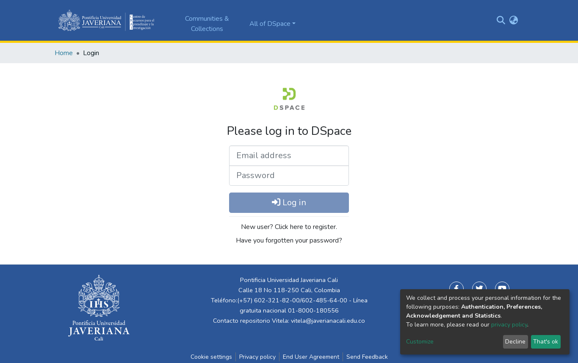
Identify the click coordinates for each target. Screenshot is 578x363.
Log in (289, 202)
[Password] (289, 175)
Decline (515, 342)
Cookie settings (211, 357)
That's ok (545, 342)
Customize (420, 342)
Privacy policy (257, 357)
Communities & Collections (207, 24)
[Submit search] (501, 20)
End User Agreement (311, 357)
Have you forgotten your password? (289, 240)
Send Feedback (367, 357)
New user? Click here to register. (289, 227)
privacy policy (509, 325)
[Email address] (289, 155)
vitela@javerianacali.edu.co (328, 320)
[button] (514, 20)
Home (64, 53)
